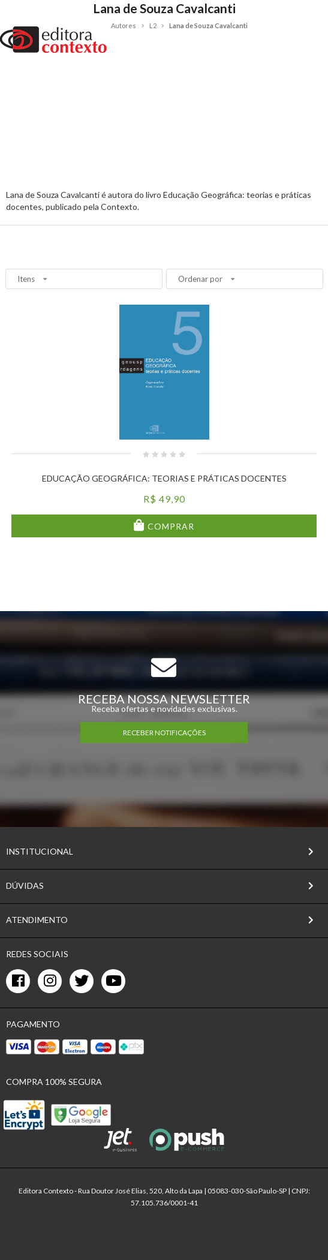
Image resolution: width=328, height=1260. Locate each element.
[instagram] (50, 981)
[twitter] (82, 981)
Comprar (169, 526)
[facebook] (18, 981)
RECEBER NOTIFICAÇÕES (164, 732)
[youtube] (113, 981)
